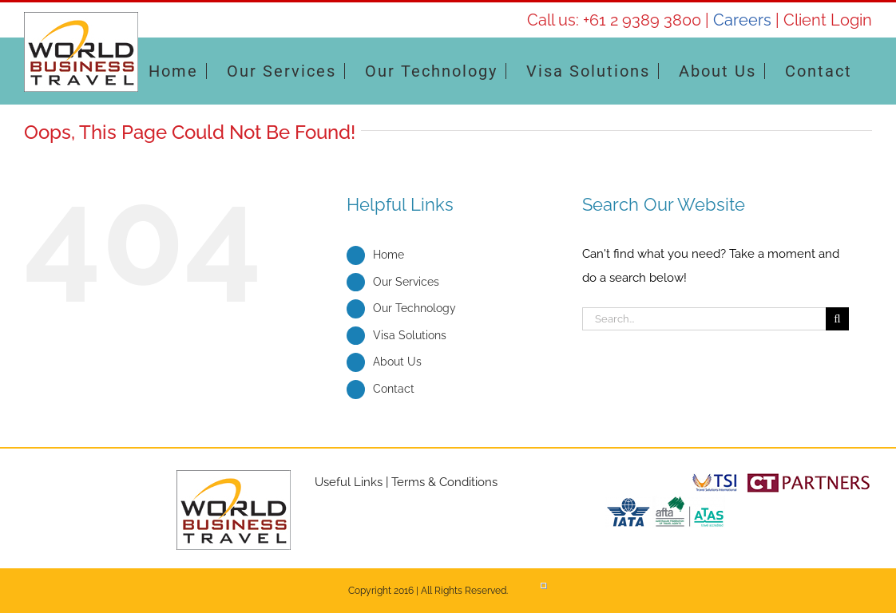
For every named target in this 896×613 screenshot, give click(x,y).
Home (388, 254)
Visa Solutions (409, 335)
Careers (742, 20)
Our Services (406, 281)
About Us (397, 361)
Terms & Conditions (444, 482)
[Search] (837, 318)
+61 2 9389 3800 (642, 20)
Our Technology (414, 308)
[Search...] (704, 318)
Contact (393, 388)
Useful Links (349, 482)
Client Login (827, 20)
